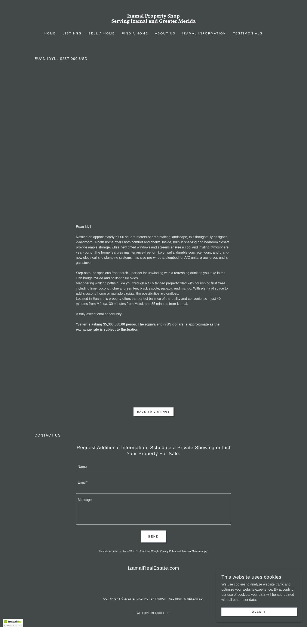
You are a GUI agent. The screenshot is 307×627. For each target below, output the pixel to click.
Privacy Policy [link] (168, 551)
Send (153, 536)
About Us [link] (165, 33)
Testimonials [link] (248, 33)
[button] (13, 623)
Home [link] (50, 33)
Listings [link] (72, 33)
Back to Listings (153, 411)
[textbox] (153, 467)
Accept (259, 611)
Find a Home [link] (135, 33)
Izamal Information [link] (204, 33)
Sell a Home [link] (101, 33)
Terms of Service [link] (191, 551)
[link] (153, 21)
